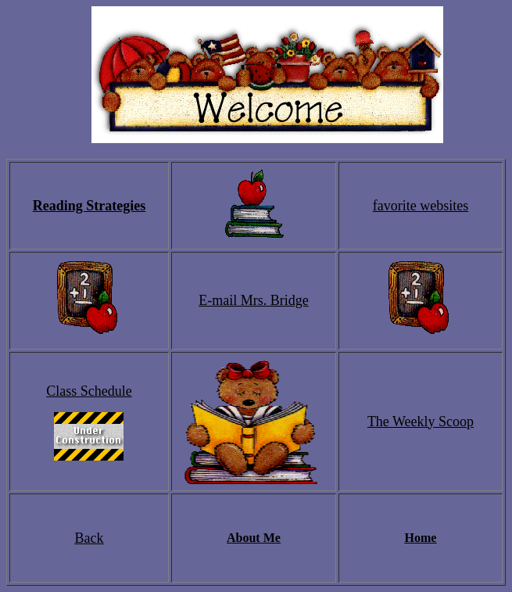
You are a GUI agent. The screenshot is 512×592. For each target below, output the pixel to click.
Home (421, 537)
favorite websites (420, 205)
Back (88, 538)
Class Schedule (89, 391)
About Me (254, 537)
